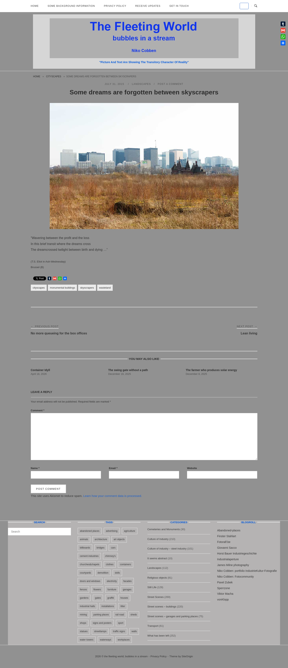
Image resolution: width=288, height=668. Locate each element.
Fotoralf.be (223, 542)
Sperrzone (223, 588)
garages (127, 589)
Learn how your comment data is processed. (112, 496)
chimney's (110, 556)
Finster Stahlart (226, 536)
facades (127, 581)
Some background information (71, 6)
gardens (84, 597)
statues (84, 631)
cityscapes (53, 76)
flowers (97, 589)
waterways (105, 639)
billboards (85, 547)
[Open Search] (255, 6)
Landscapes (141, 84)
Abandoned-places (228, 530)
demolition (103, 572)
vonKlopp (223, 599)
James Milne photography (233, 565)
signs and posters (102, 623)
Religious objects (157, 577)
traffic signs (119, 631)
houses (124, 597)
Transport (152, 625)
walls (134, 631)
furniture (112, 589)
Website (192, 468)
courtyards (85, 572)
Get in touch (179, 6)
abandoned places (89, 531)
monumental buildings (62, 287)
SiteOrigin (187, 656)
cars (113, 547)
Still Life (152, 587)
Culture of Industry (158, 539)
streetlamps (100, 631)
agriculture (129, 531)
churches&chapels (89, 564)
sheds (134, 614)
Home (35, 6)
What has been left (158, 635)
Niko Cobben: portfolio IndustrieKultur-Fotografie (247, 570)
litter (122, 606)
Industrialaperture (228, 559)
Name (35, 468)
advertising (111, 531)
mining (83, 614)
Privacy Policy (115, 6)
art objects (119, 539)
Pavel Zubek (225, 582)
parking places (101, 614)
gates (98, 597)
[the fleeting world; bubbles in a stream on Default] (244, 6)
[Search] (66, 529)
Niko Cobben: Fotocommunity (235, 576)
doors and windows (90, 581)
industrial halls (87, 606)
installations (108, 606)
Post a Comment (170, 84)
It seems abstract (157, 558)
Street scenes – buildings (161, 606)
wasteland (105, 287)
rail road (119, 614)
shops (83, 623)
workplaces (124, 639)
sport (120, 623)
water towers (86, 639)
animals (84, 539)
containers (125, 564)
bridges (100, 547)
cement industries (89, 556)
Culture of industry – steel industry (167, 548)
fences (83, 589)
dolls (117, 572)
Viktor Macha (225, 593)
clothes (109, 564)
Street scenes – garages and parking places (172, 616)
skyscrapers (87, 287)
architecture (101, 539)
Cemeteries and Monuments (163, 529)
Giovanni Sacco (227, 547)
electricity (112, 581)
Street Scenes (155, 597)
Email (113, 468)
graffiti (110, 597)
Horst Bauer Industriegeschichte (237, 553)
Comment (38, 410)
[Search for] (39, 531)
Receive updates (148, 6)
